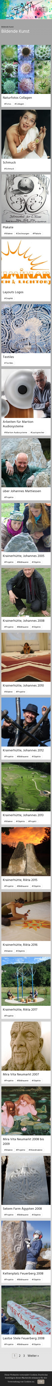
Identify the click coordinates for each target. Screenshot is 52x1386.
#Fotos (8, 103)
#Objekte (36, 562)
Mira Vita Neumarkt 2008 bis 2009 (23, 1141)
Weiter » (33, 1356)
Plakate (8, 227)
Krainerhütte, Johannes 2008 (23, 620)
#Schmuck (9, 168)
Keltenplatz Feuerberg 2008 (23, 1273)
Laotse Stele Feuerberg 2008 (23, 1338)
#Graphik (8, 298)
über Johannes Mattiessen (22, 491)
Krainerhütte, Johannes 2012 (23, 750)
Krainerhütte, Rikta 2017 (20, 1009)
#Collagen (19, 103)
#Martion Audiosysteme (16, 432)
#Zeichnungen (23, 233)
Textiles (8, 357)
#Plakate (37, 233)
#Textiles (8, 363)
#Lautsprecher (37, 432)
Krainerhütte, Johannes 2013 (23, 815)
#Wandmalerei (35, 1149)
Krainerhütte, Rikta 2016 (20, 944)
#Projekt (32, 821)
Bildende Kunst (7, 27)
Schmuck (9, 162)
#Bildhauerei (23, 562)
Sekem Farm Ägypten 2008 (22, 1208)
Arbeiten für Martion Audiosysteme (18, 424)
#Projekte (9, 497)
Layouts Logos (13, 292)
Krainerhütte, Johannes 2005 (23, 556)
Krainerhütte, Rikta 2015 (20, 880)
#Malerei (8, 233)
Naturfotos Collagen (17, 97)
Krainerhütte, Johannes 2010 (23, 685)
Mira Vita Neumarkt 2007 (21, 1074)
